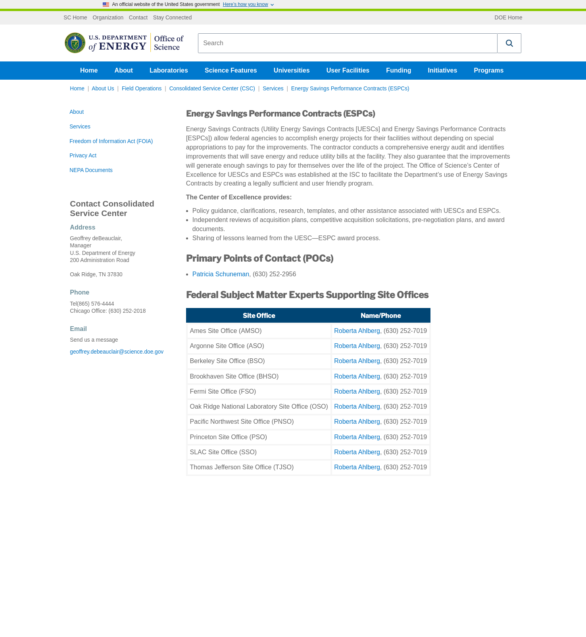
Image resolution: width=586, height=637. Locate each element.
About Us (103, 89)
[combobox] (347, 43)
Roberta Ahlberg (357, 330)
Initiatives (442, 70)
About (124, 70)
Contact (138, 18)
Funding (398, 70)
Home (89, 70)
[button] (509, 43)
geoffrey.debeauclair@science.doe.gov (116, 352)
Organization (107, 18)
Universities (292, 70)
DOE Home (509, 18)
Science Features (231, 70)
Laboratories (169, 70)
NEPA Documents (91, 170)
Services (273, 89)
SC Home (75, 18)
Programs (489, 70)
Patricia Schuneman (220, 274)
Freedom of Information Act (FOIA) (111, 141)
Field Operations (142, 89)
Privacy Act (82, 156)
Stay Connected (172, 18)
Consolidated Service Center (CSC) (212, 89)
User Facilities (348, 70)
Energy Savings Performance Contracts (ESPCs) (350, 89)
